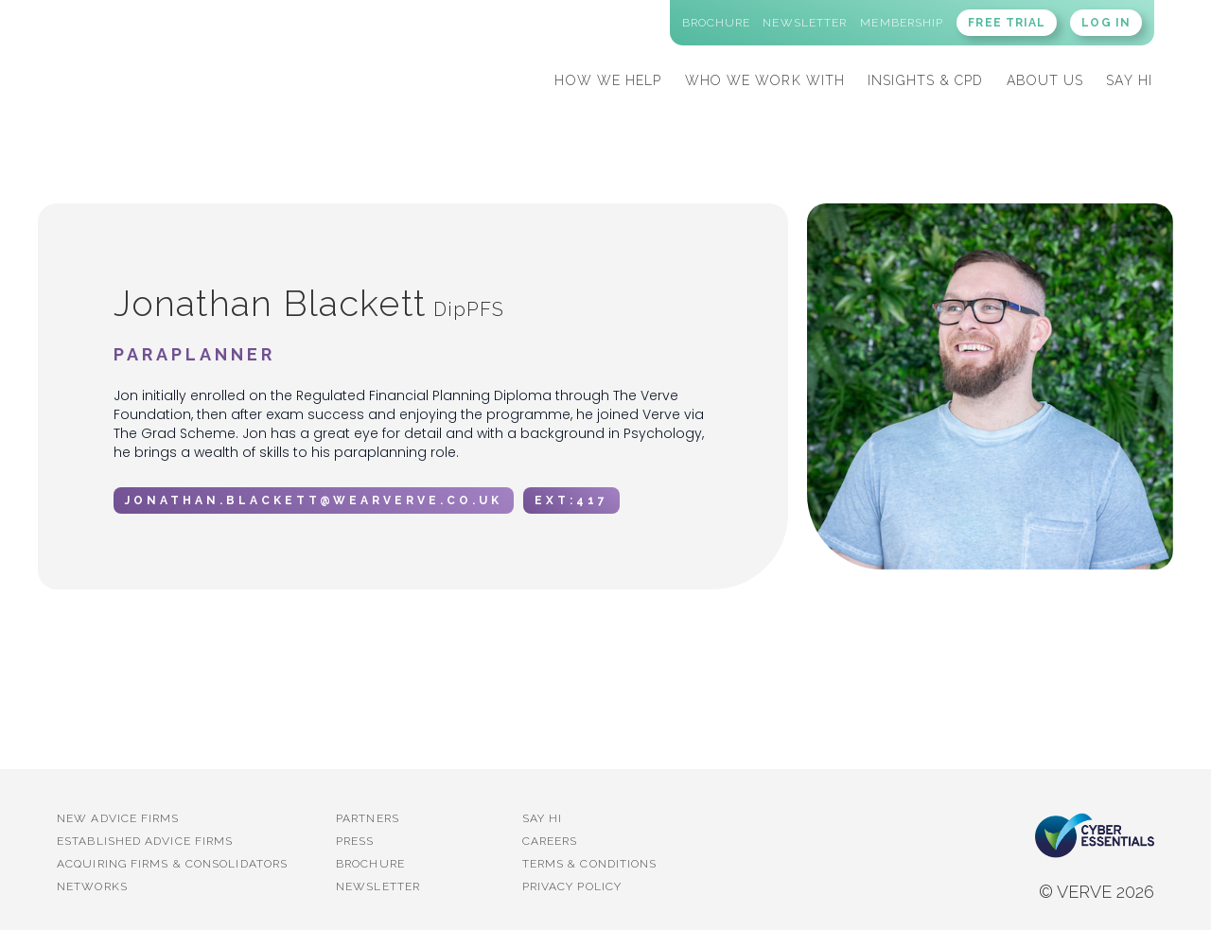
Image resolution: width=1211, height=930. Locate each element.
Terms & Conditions (590, 863)
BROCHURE (370, 863)
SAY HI (1129, 80)
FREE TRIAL (1006, 22)
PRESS (355, 841)
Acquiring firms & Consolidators (172, 863)
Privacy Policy (572, 886)
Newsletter (378, 886)
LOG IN (1106, 22)
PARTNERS (367, 818)
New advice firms (118, 818)
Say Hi (542, 818)
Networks (92, 886)
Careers (550, 841)
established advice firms (145, 841)
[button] (608, 78)
